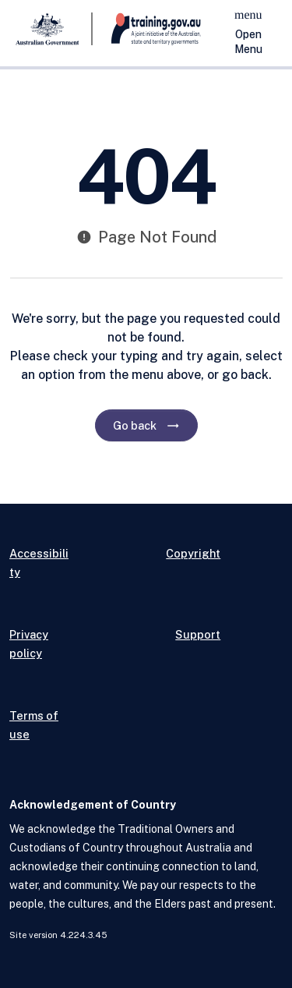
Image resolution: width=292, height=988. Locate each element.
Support (197, 634)
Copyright (193, 553)
